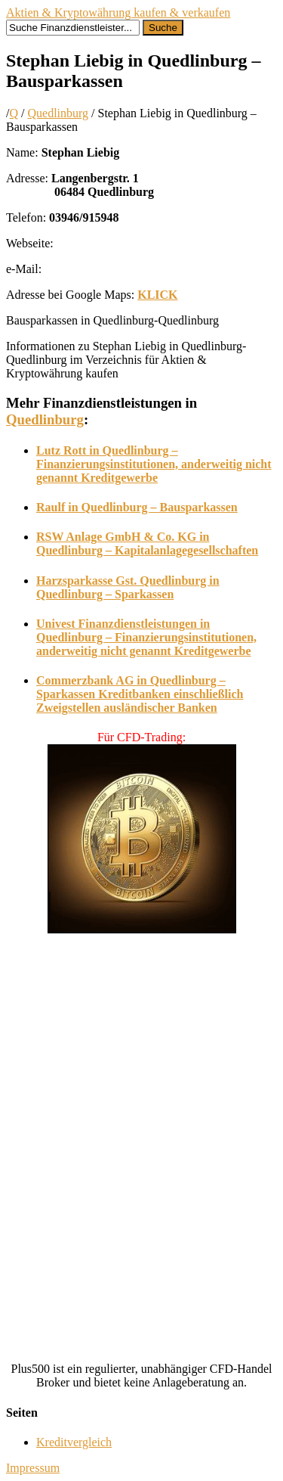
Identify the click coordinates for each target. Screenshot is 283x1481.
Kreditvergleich (74, 1442)
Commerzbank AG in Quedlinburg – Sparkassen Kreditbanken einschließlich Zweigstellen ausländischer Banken (139, 694)
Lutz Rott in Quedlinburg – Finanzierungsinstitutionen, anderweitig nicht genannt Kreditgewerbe (154, 464)
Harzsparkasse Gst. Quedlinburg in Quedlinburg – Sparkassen (128, 587)
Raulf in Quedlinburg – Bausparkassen (137, 507)
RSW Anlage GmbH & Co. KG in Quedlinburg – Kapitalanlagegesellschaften (147, 543)
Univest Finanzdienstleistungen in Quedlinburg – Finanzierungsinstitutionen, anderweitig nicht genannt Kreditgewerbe (146, 637)
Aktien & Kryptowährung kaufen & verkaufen (118, 12)
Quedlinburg (57, 113)
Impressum (33, 1467)
